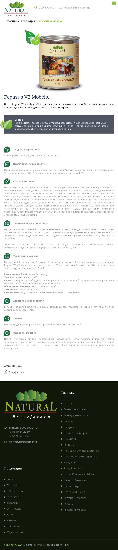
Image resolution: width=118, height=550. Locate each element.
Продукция (28, 21)
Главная (11, 21)
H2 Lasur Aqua (14, 491)
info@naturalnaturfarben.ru (23, 441)
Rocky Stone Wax (73, 468)
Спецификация (14, 372)
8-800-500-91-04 (29, 427)
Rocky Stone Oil (72, 462)
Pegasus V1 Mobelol (75, 509)
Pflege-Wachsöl (14, 532)
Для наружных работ (75, 409)
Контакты (69, 444)
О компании (70, 439)
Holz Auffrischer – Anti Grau (79, 474)
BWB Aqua (12, 502)
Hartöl (9, 514)
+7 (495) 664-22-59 (19, 431)
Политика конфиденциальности (81, 456)
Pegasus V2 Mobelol (75, 498)
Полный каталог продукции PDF (81, 450)
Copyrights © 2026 (13, 544)
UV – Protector (14, 508)
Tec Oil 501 (70, 503)
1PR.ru (66, 544)
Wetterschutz (13, 485)
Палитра (68, 421)
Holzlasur (11, 479)
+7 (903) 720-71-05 (19, 435)
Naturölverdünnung (74, 492)
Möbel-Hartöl (13, 526)
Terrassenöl (13, 497)
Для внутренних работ (76, 415)
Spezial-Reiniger (72, 486)
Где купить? (70, 427)
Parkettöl (11, 520)
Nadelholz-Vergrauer (75, 480)
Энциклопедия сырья (75, 433)
